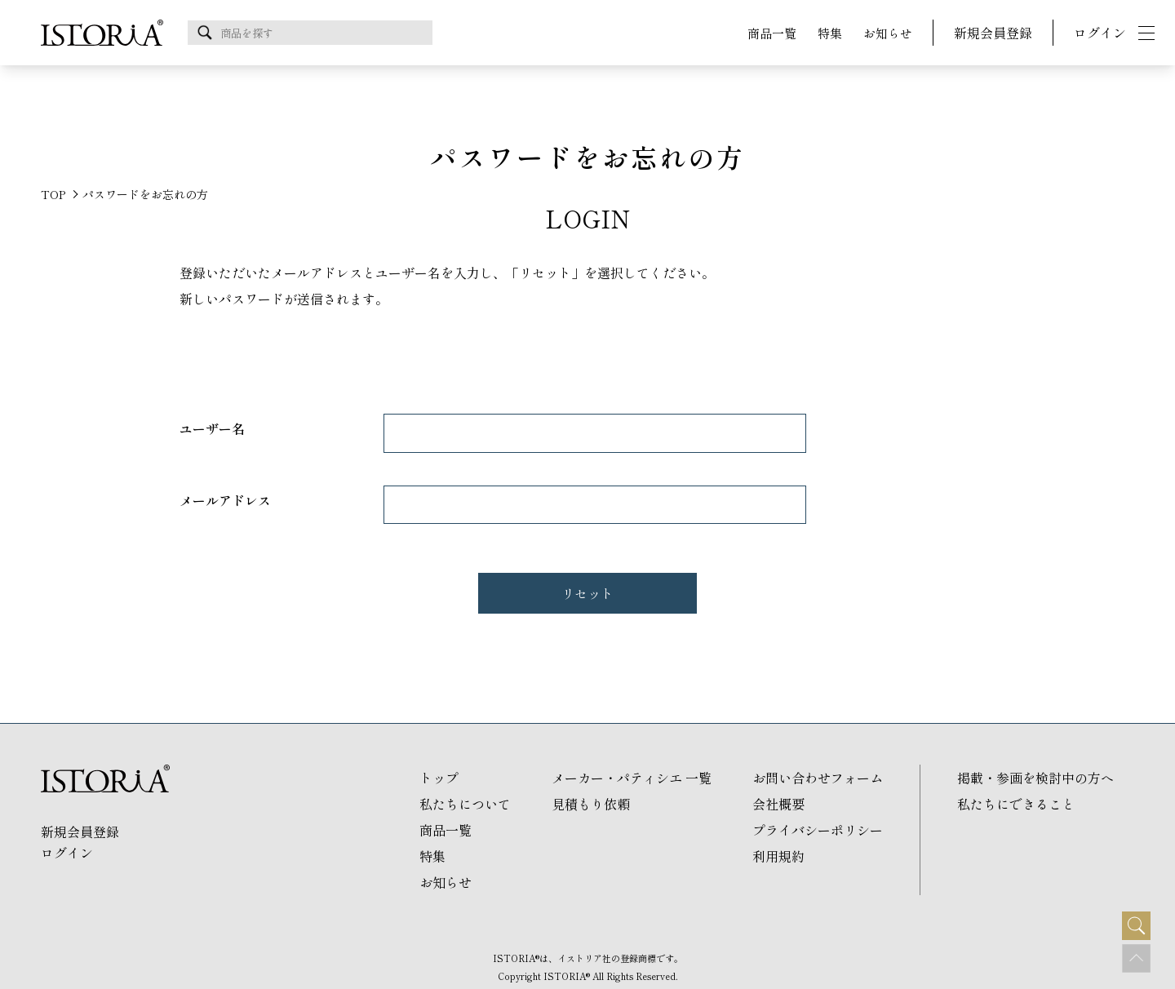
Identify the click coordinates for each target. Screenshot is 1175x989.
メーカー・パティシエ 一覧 (632, 777)
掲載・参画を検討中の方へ (1035, 777)
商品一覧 (771, 33)
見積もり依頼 (591, 803)
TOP (53, 194)
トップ (439, 777)
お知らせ (887, 33)
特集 (830, 33)
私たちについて (465, 803)
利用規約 (778, 856)
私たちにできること (1016, 803)
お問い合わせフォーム (817, 777)
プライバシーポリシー (817, 829)
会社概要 (778, 803)
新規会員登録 (993, 32)
